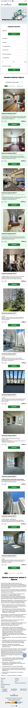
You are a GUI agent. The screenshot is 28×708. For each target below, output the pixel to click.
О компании (3, 678)
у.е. (25, 61)
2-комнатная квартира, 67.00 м (9, 273)
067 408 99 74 (5, 1)
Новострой (17, 679)
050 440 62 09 (23, 690)
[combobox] (14, 38)
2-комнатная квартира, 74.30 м (9, 113)
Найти (14, 69)
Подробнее (14, 124)
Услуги (2, 679)
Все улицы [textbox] (4, 42)
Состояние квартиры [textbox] (6, 54)
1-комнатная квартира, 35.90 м (9, 516)
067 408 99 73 (14, 690)
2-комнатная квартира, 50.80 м (9, 153)
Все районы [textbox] (4, 38)
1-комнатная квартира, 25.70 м (9, 313)
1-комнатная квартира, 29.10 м (9, 394)
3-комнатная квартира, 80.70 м (9, 192)
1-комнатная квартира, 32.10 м (9, 233)
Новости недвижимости (5, 684)
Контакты (2, 687)
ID (2, 116)
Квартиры (17, 678)
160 (18, 86)
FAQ (2, 681)
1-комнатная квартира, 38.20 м (9, 353)
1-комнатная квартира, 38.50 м (9, 476)
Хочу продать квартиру (22, 4)
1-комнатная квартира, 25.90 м (9, 555)
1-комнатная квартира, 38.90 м (9, 435)
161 (20, 86)
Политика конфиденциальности (14, 699)
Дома (16, 681)
